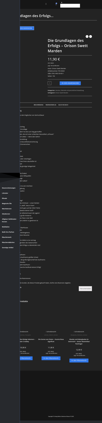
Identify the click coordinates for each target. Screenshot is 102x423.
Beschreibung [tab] (38, 105)
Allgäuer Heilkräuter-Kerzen (9, 220)
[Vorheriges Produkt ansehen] (87, 36)
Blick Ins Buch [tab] (63, 105)
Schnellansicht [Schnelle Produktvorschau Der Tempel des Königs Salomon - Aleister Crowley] (23, 332)
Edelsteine (79, 335)
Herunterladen (85, 288)
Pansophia (28, 335)
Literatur (5, 193)
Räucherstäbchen (8, 242)
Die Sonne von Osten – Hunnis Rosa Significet (51, 340)
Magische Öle (7, 203)
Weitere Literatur (53, 335)
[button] (46, 4)
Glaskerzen (6, 214)
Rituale (4, 198)
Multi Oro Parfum (8, 232)
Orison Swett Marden (61, 93)
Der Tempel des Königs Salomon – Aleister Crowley (23, 340)
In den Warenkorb (25, 28)
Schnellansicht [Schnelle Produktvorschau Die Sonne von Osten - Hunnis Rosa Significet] (51, 332)
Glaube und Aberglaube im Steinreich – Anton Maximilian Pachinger (79, 341)
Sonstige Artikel (7, 247)
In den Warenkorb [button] (23, 358)
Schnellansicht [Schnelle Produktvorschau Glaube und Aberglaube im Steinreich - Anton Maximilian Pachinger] (79, 332)
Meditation (5, 227)
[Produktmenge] (49, 83)
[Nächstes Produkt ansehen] (90, 36)
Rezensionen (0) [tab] (51, 105)
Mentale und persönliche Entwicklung (72, 90)
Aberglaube (73, 335)
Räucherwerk (6, 237)
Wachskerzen (6, 209)
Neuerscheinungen (8, 188)
